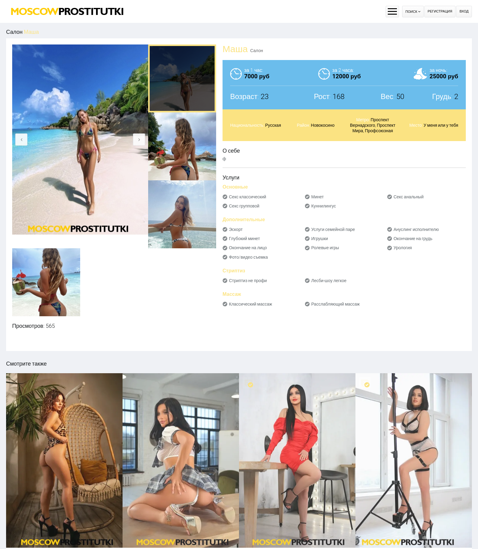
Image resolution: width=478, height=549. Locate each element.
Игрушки (319, 238)
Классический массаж (250, 304)
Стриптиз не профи (248, 280)
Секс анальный (409, 196)
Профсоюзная (379, 130)
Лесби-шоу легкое (329, 280)
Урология (403, 247)
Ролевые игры (325, 247)
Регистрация (440, 11)
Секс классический (247, 196)
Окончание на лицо (248, 247)
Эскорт (236, 229)
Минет (317, 196)
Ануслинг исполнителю (416, 229)
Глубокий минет (244, 238)
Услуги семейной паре (333, 229)
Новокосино (322, 125)
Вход (464, 11)
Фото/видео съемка (248, 257)
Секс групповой (244, 206)
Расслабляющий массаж (335, 304)
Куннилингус (323, 206)
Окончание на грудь (413, 238)
